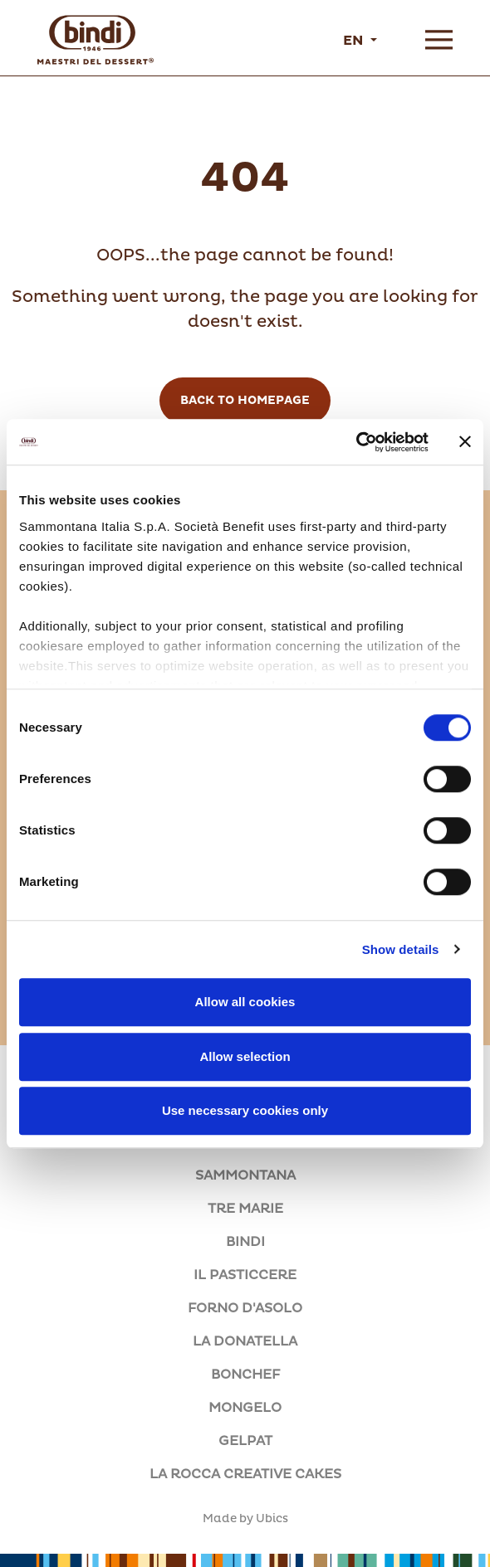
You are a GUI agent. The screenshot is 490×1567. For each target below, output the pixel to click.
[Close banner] (465, 442)
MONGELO (245, 1407)
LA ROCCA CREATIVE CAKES (245, 1474)
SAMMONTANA (245, 1175)
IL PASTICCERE (245, 1275)
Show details (400, 949)
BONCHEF (245, 1374)
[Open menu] (439, 40)
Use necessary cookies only (245, 1110)
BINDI (245, 1242)
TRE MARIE (245, 1208)
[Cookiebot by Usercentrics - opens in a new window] (356, 442)
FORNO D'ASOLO (245, 1308)
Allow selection (244, 1056)
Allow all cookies (245, 1002)
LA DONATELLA (245, 1341)
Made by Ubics (245, 1519)
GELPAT (245, 1441)
